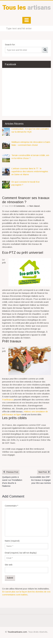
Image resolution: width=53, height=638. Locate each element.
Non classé (35, 206)
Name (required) (12, 541)
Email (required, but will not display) (21, 553)
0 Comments (20, 206)
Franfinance (7, 399)
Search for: (10, 44)
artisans (26, 7)
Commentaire (11, 506)
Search (45, 50)
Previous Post (12, 472)
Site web (8, 565)
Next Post (43, 472)
